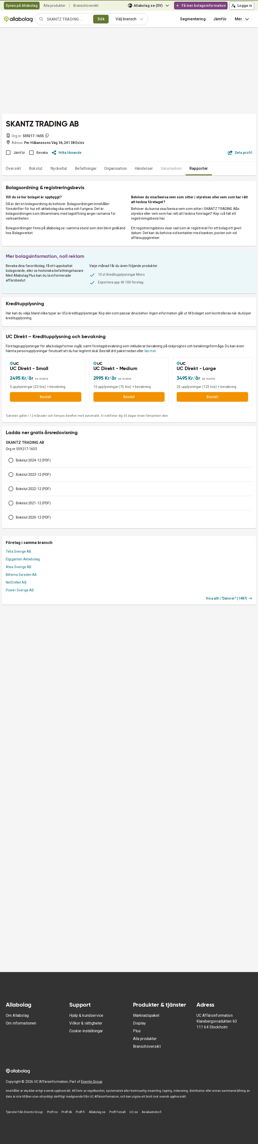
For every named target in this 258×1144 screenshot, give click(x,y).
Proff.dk (67, 1112)
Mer (242, 19)
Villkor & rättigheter (85, 1023)
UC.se (134, 1112)
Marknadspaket (146, 1015)
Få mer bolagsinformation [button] (200, 5)
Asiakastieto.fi (151, 1112)
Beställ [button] (45, 397)
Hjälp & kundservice (86, 1015)
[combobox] (68, 19)
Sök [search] (101, 19)
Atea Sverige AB (18, 567)
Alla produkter (54, 5)
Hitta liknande (67, 152)
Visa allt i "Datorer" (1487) (229, 598)
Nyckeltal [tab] (58, 168)
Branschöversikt (85, 5)
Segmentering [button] (193, 19)
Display (139, 1023)
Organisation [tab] (115, 168)
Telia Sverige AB (18, 551)
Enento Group (91, 1082)
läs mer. (151, 351)
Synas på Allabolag (22, 5)
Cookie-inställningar (86, 1031)
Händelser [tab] (144, 168)
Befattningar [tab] (86, 168)
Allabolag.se (97, 1112)
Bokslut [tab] (35, 168)
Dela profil (240, 152)
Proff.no (52, 1112)
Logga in (241, 5)
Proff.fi (80, 1112)
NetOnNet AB (16, 582)
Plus (137, 1031)
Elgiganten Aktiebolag (23, 559)
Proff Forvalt (117, 1112)
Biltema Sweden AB (21, 575)
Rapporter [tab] (198, 168)
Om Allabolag (17, 1015)
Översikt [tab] (13, 168)
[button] (220, 19)
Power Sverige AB (20, 590)
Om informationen (21, 1023)
